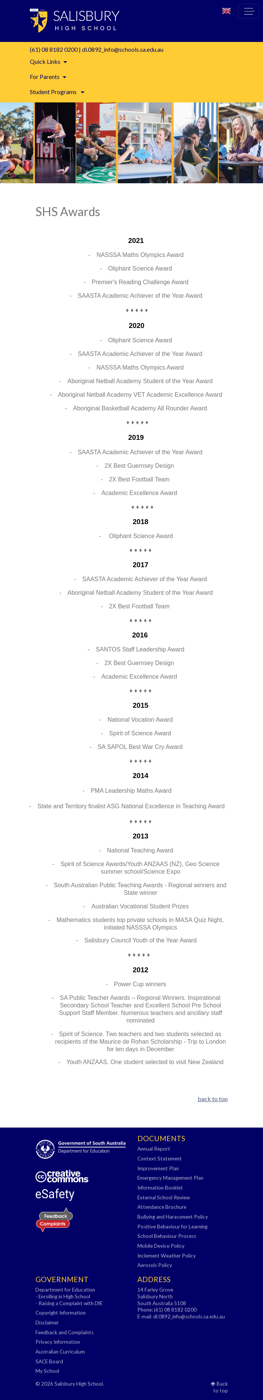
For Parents (45, 76)
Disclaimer (47, 1323)
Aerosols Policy (154, 1265)
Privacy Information (57, 1342)
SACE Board (49, 1361)
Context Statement (159, 1159)
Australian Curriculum (60, 1352)
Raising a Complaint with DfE (70, 1303)
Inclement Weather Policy (166, 1256)
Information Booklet (160, 1188)
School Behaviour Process (166, 1236)
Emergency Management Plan (170, 1178)
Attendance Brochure (161, 1207)
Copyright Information (60, 1313)
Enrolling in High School (64, 1296)
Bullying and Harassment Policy (172, 1217)
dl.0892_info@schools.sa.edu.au (122, 49)
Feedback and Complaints (64, 1332)
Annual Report (153, 1149)
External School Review (163, 1197)
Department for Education (65, 1290)
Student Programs (54, 91)
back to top (213, 1098)
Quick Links (45, 61)
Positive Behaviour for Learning (172, 1227)
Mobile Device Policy (161, 1246)
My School (47, 1371)
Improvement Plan (158, 1168)
